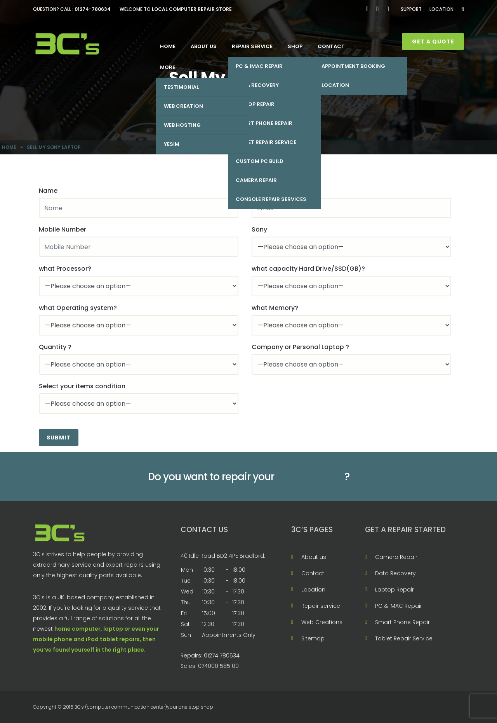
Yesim (171, 144)
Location (441, 9)
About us (204, 46)
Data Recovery (257, 85)
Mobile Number (62, 229)
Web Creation (183, 106)
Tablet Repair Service (266, 142)
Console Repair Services (271, 199)
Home (168, 46)
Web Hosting (182, 125)
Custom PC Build (259, 161)
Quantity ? (55, 346)
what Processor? (65, 268)
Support (411, 9)
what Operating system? (78, 307)
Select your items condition (82, 386)
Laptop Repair (255, 104)
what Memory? (275, 307)
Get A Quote (433, 41)
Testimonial (181, 87)
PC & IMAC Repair (259, 66)
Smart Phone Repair (264, 123)
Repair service (252, 46)
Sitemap (313, 638)
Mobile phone (309, 477)
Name (48, 190)
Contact (331, 46)
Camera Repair (256, 180)
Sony (259, 229)
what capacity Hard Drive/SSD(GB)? (308, 268)
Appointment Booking (353, 66)
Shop (295, 46)
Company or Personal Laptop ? (300, 346)
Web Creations (321, 622)
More (167, 67)
